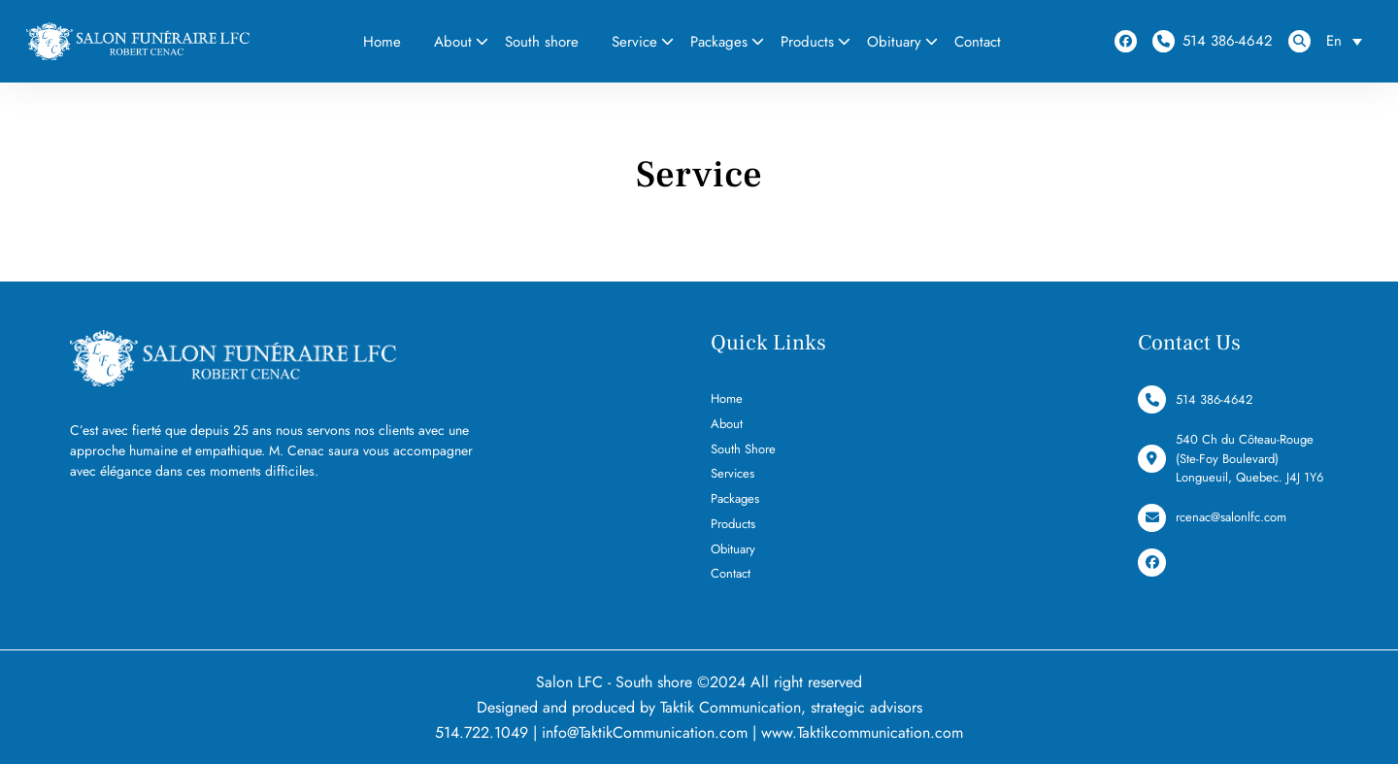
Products (807, 41)
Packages (719, 41)
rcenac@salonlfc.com (1212, 518)
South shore (542, 41)
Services (732, 473)
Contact (977, 41)
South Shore (743, 449)
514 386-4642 (1212, 41)
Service (634, 41)
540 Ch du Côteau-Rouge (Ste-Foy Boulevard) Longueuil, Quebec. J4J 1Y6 (1230, 458)
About (453, 41)
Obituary (894, 41)
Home (382, 41)
